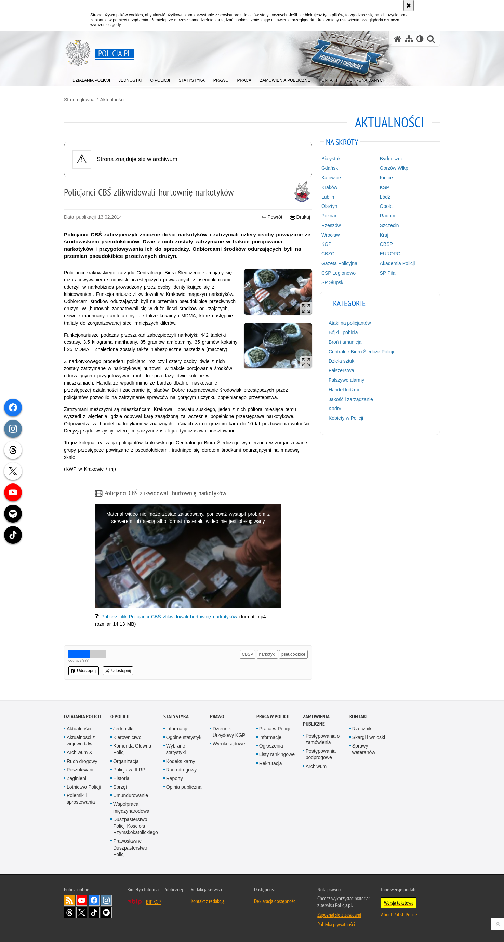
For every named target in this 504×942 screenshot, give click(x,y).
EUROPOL (391, 253)
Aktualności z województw (81, 740)
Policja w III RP (129, 770)
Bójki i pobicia (343, 332)
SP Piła (388, 273)
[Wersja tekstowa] (420, 39)
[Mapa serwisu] (409, 39)
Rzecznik (362, 728)
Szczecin (389, 225)
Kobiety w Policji (346, 418)
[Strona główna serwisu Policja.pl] (397, 39)
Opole (386, 206)
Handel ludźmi (344, 389)
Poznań (329, 215)
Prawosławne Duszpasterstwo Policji (130, 847)
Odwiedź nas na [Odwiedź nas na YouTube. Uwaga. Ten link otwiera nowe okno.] (81, 900)
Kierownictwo (127, 737)
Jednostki (123, 728)
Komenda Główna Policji (132, 749)
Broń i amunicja (345, 342)
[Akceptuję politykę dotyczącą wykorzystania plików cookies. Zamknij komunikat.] (408, 5)
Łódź (385, 197)
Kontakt (358, 716)
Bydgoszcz (391, 158)
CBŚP (247, 654)
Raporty (174, 778)
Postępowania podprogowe (321, 754)
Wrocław (330, 235)
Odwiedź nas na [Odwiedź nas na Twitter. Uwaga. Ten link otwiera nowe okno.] (81, 912)
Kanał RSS (69, 900)
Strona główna (79, 99)
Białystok (331, 158)
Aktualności (112, 99)
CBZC (327, 253)
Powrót (271, 217)
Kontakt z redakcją (207, 900)
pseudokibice (293, 654)
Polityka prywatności (336, 924)
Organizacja (126, 761)
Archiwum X (79, 752)
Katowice (331, 177)
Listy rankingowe (277, 754)
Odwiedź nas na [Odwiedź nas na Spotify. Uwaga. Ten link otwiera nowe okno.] (106, 912)
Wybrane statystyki (176, 749)
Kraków (329, 187)
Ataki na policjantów (350, 323)
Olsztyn (329, 206)
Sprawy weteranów (363, 749)
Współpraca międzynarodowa (131, 807)
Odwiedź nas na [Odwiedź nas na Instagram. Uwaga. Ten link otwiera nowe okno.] (106, 900)
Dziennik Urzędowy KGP (229, 732)
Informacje (177, 728)
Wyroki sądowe (229, 743)
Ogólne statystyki (184, 737)
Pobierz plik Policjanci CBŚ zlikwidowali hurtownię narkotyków (169, 616)
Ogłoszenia (271, 746)
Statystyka (176, 716)
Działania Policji (82, 716)
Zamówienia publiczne (316, 720)
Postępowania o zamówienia (323, 739)
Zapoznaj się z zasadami (339, 914)
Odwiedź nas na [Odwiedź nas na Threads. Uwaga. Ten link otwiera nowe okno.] (69, 912)
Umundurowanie (130, 795)
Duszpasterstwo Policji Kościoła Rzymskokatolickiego (135, 826)
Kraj (384, 235)
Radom (387, 215)
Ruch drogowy (82, 761)
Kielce (386, 177)
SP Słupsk (332, 282)
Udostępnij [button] (83, 670)
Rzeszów (331, 225)
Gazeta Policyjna (339, 263)
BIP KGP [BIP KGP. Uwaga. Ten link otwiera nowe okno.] (153, 901)
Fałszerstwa (341, 370)
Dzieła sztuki (342, 361)
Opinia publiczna (184, 787)
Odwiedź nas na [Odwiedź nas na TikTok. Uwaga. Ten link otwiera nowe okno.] (94, 912)
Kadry (335, 408)
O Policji (120, 716)
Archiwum (316, 766)
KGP (326, 244)
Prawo (217, 716)
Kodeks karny (180, 761)
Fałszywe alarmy (346, 380)
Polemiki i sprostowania (81, 799)
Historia (121, 778)
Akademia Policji (397, 263)
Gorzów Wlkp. (395, 168)
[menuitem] (91, 79)
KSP (384, 187)
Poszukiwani (80, 770)
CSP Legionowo (338, 273)
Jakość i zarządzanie (351, 399)
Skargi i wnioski (368, 737)
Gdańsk (329, 168)
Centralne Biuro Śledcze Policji (361, 351)
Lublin (327, 197)
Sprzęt (120, 787)
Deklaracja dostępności (275, 900)
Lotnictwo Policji (84, 787)
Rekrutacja (270, 763)
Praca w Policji (273, 716)
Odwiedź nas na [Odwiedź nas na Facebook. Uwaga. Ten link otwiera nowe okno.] (94, 900)
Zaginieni (76, 778)
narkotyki (267, 654)
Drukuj (300, 217)
